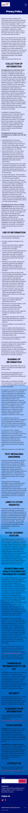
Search (3, 778)
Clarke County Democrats (13, 807)
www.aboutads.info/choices (12, 653)
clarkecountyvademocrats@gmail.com (12, 720)
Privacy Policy (5, 810)
